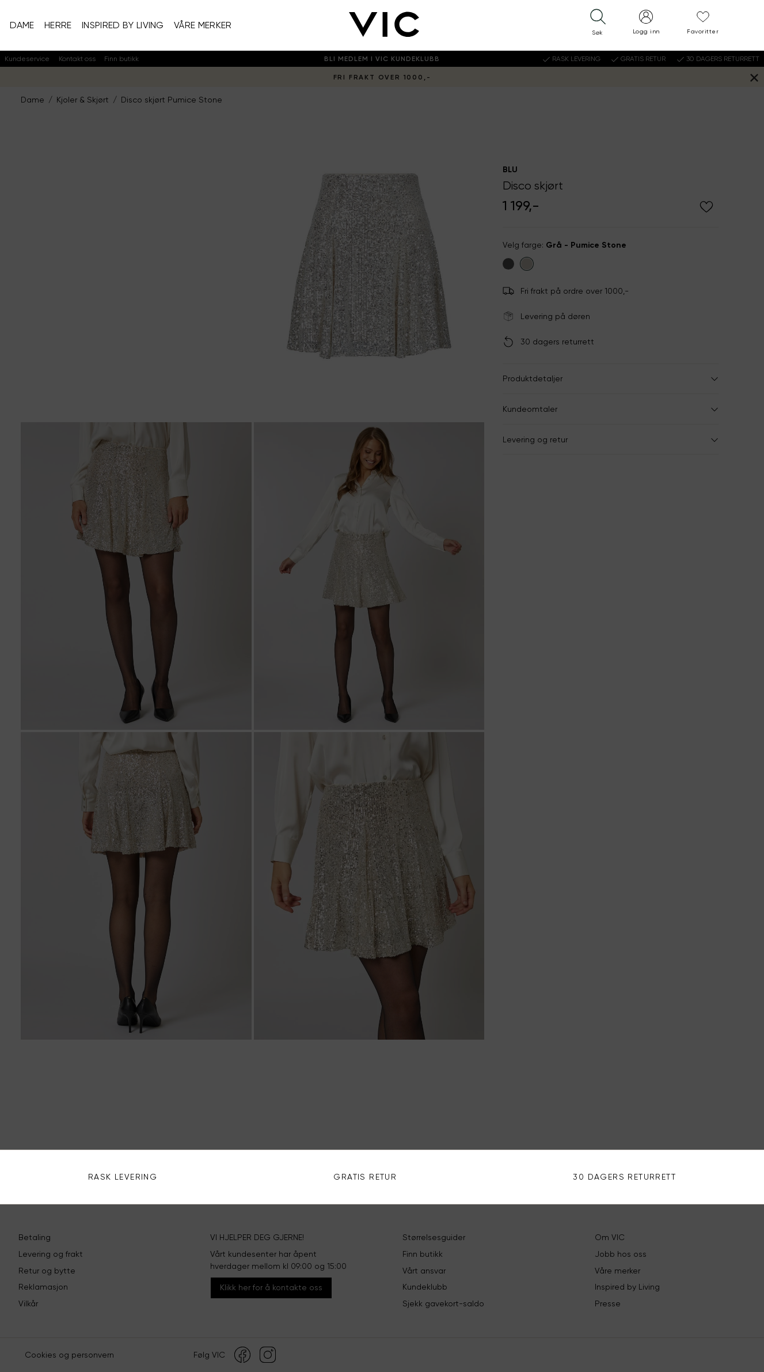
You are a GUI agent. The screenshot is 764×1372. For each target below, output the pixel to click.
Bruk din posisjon (581, 250)
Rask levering (122, 1176)
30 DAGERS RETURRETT (624, 1176)
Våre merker (203, 25)
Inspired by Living (123, 25)
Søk (732, 217)
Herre (58, 25)
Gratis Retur (365, 1176)
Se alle (562, 335)
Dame (22, 25)
